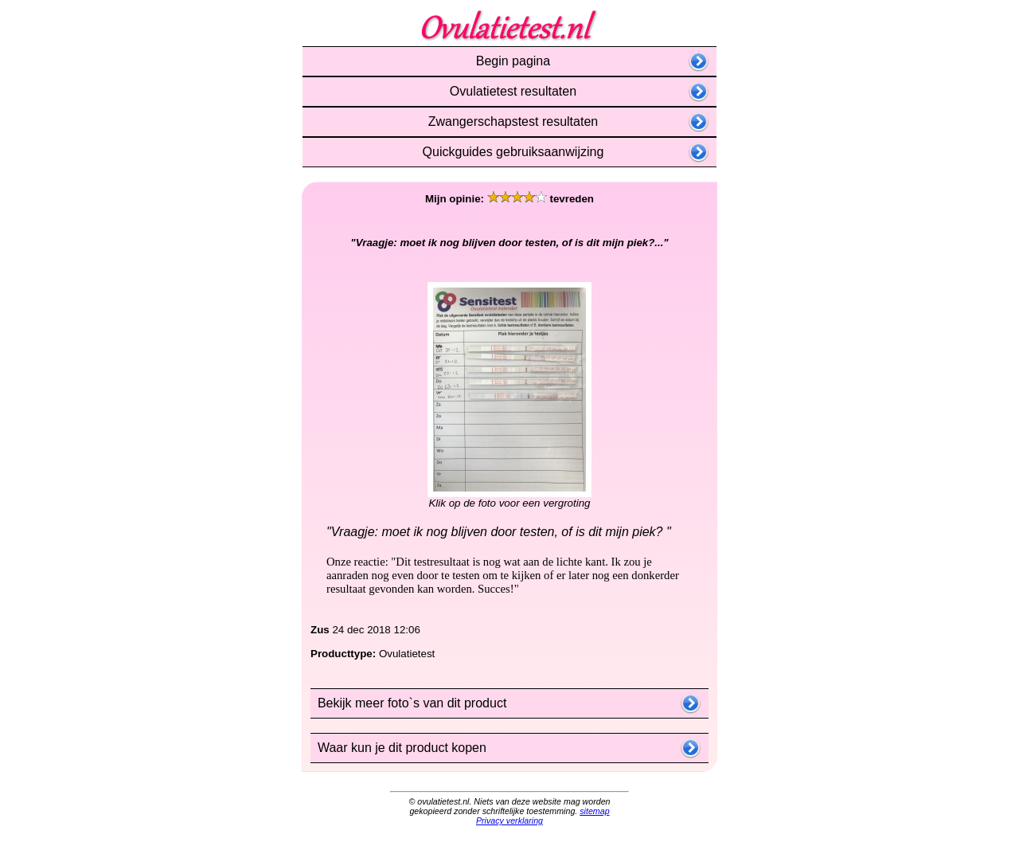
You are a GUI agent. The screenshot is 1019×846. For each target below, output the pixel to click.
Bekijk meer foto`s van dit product (408, 703)
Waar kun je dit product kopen (398, 747)
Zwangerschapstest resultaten (509, 121)
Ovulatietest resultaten (509, 91)
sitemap (594, 811)
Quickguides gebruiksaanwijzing (510, 152)
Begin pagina (509, 61)
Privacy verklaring (509, 820)
